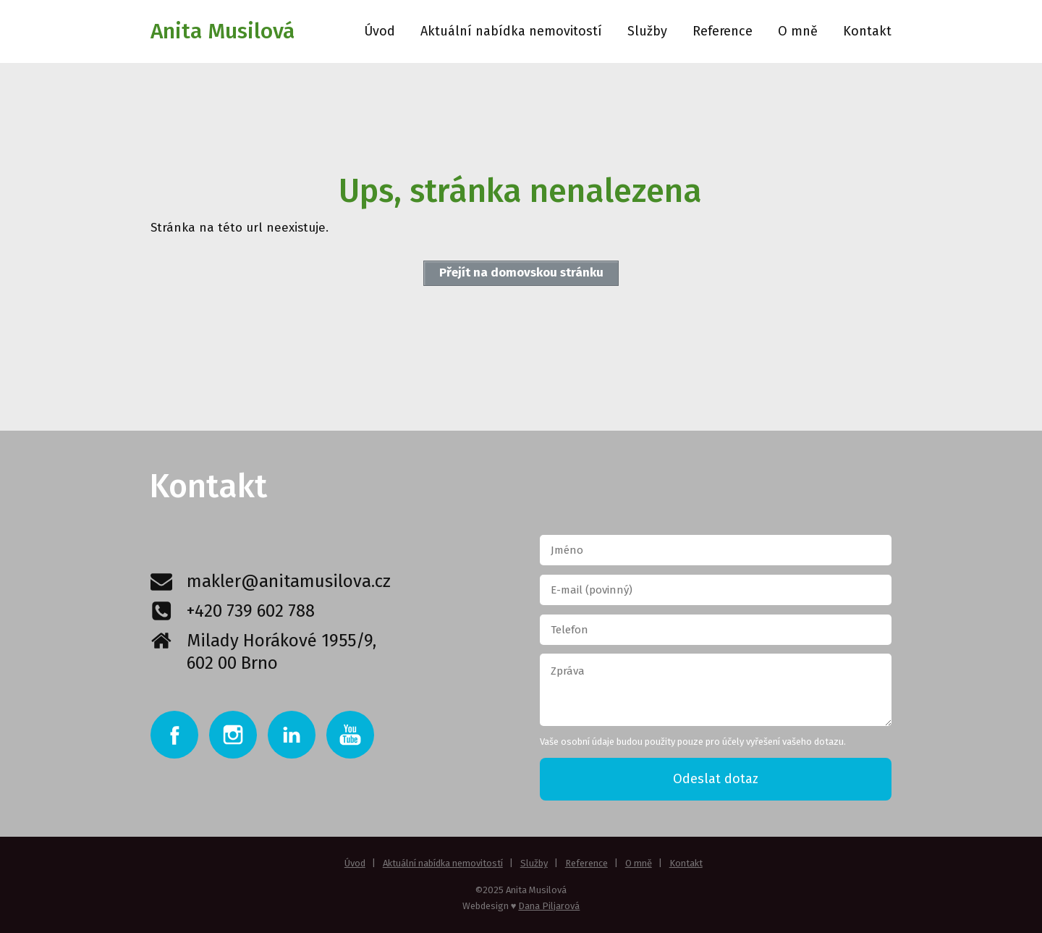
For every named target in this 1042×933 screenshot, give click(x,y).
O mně (798, 31)
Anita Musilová (223, 31)
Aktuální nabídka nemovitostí (511, 31)
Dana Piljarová (549, 905)
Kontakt (867, 31)
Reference (722, 31)
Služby (647, 31)
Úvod (379, 31)
